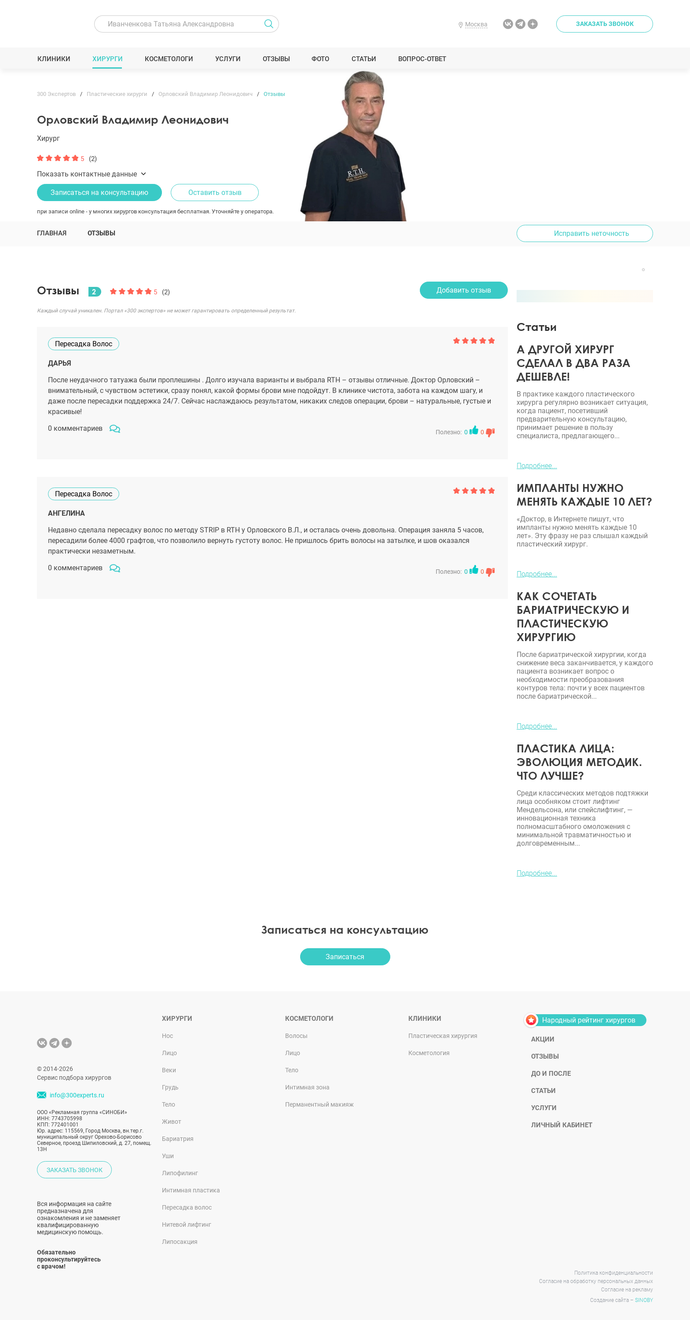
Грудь (170, 1087)
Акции (542, 1039)
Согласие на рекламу (627, 1290)
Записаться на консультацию (99, 192)
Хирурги (107, 59)
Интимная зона (307, 1087)
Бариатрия (178, 1138)
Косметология (429, 1052)
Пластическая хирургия (442, 1035)
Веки (169, 1070)
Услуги (227, 59)
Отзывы (276, 59)
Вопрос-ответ (421, 59)
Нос (167, 1035)
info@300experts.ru (77, 1095)
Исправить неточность (591, 233)
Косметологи (168, 59)
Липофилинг (180, 1173)
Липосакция (180, 1241)
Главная (51, 233)
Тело (168, 1104)
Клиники (53, 59)
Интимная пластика (191, 1190)
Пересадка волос (187, 1207)
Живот (171, 1121)
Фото (320, 59)
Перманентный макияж (319, 1104)
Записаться (345, 957)
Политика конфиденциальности (613, 1273)
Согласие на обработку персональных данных (596, 1281)
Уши (168, 1155)
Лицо (169, 1052)
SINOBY (644, 1300)
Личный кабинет (561, 1125)
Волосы (296, 1035)
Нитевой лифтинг (186, 1224)
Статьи (364, 59)
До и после (551, 1074)
